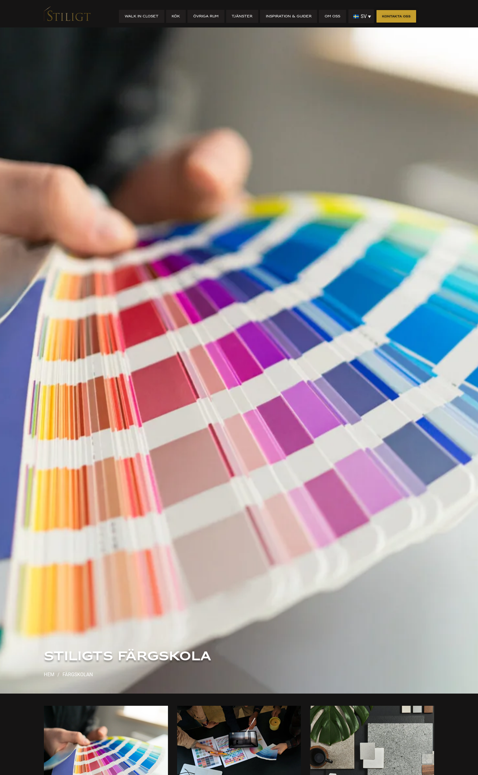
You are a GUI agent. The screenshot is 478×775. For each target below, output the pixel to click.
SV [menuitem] (364, 16)
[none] (361, 16)
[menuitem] (361, 16)
